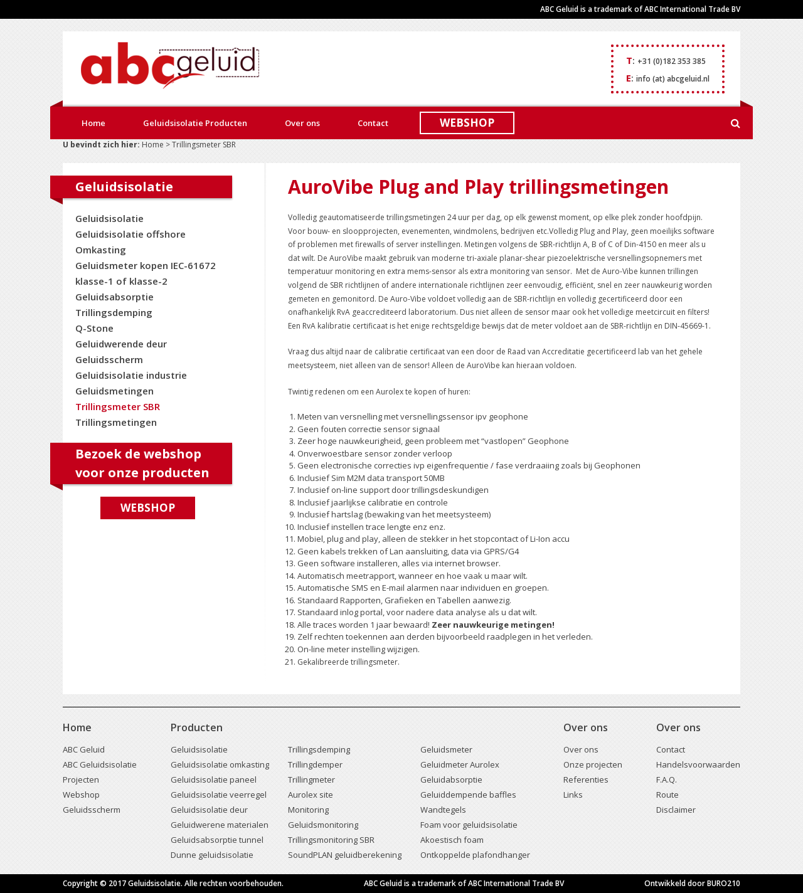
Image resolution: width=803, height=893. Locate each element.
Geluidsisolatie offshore (130, 234)
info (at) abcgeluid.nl (673, 78)
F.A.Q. (666, 779)
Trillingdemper (315, 764)
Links (573, 794)
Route (667, 794)
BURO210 (723, 883)
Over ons (302, 123)
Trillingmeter (311, 779)
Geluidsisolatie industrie (131, 375)
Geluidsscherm (109, 359)
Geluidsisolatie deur (209, 809)
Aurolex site (310, 794)
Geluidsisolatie (109, 218)
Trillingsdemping (113, 312)
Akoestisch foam (452, 839)
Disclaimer (676, 809)
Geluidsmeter (446, 749)
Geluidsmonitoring (323, 824)
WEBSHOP (467, 122)
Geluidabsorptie (451, 779)
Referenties (586, 779)
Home (93, 123)
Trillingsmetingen (116, 422)
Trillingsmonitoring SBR (331, 839)
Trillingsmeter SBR (117, 406)
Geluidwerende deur (121, 343)
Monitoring (308, 809)
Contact (373, 123)
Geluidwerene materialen (220, 824)
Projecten (81, 779)
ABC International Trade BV (692, 9)
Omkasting (100, 249)
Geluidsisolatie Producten (195, 123)
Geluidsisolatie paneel (214, 779)
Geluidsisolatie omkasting (220, 764)
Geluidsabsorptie (114, 296)
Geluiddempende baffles (468, 794)
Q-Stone (94, 328)
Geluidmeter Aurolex (459, 764)
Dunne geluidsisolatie (212, 854)
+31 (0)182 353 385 (671, 61)
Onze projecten (592, 764)
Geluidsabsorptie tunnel (217, 839)
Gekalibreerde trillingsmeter (347, 662)
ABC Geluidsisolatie (100, 764)
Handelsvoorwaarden (698, 764)
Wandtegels (443, 809)
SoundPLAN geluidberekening (345, 854)
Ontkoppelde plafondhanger (475, 854)
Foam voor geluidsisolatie (469, 824)
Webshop (147, 507)
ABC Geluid (84, 749)
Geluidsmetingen (114, 390)
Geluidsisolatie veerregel (219, 794)
